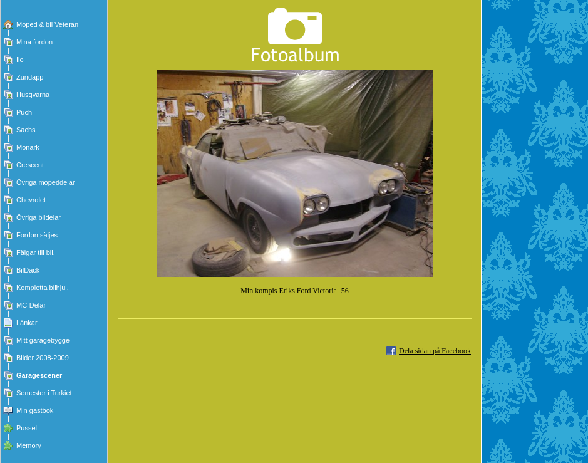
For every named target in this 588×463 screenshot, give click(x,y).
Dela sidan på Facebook (435, 350)
